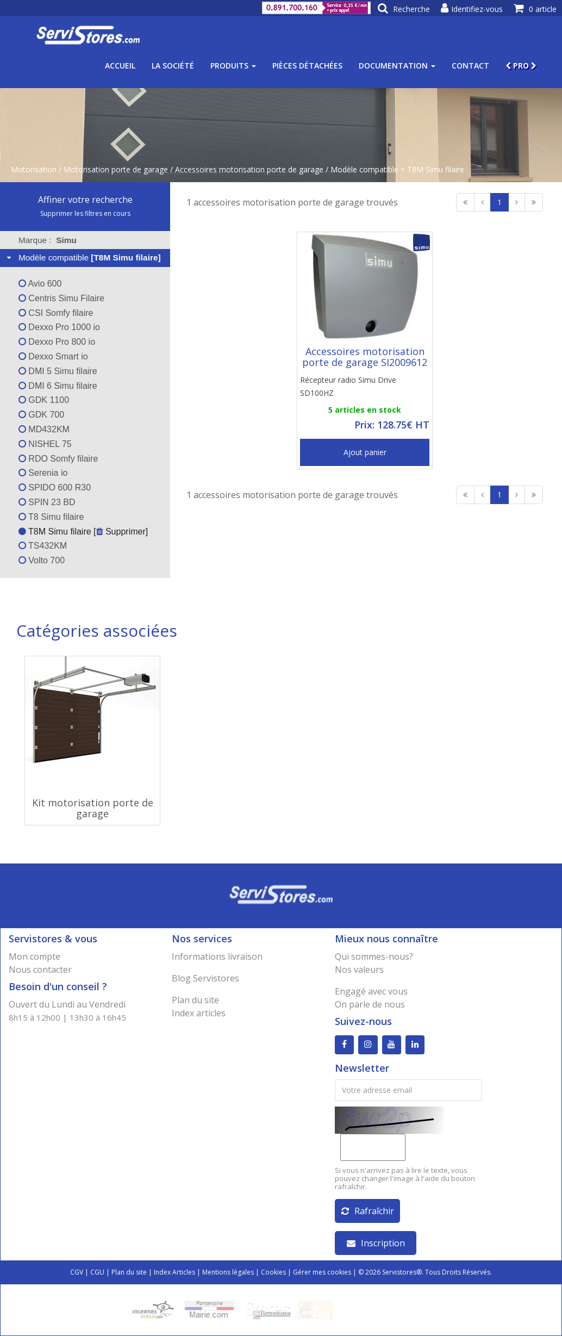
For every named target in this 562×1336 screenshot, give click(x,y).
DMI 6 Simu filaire (57, 385)
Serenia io (43, 472)
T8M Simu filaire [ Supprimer (82, 531)
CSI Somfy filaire (55, 313)
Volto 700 (41, 560)
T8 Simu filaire (51, 516)
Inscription (376, 1243)
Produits (233, 65)
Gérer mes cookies (322, 1272)
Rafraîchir (367, 1211)
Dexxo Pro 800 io (56, 341)
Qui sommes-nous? (374, 956)
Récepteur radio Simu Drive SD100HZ (348, 386)
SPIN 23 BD (47, 502)
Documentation (397, 65)
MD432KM (44, 429)
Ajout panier (365, 452)
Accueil (120, 65)
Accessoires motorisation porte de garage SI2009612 (364, 357)
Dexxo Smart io (53, 356)
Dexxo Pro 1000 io (59, 327)
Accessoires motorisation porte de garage (249, 169)
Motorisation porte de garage (116, 169)
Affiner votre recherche (85, 200)
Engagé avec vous (371, 991)
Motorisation (34, 169)
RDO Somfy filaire (58, 458)
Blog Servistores (205, 978)
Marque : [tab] (47, 240)
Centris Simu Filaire (61, 298)
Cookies (273, 1272)
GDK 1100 (43, 400)
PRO (520, 65)
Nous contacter (40, 969)
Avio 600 (40, 283)
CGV (76, 1272)
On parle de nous (370, 1004)
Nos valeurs (359, 969)
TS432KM (42, 545)
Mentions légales (228, 1272)
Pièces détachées (307, 65)
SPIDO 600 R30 (54, 487)
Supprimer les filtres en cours (85, 213)
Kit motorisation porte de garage (92, 808)
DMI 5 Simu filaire (57, 371)
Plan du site (195, 1000)
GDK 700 (41, 414)
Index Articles (174, 1272)
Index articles (199, 1013)
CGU (97, 1272)
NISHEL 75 (45, 444)
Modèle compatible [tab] (82, 257)
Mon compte (34, 956)
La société (173, 65)
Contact (470, 65)
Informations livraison (217, 956)
